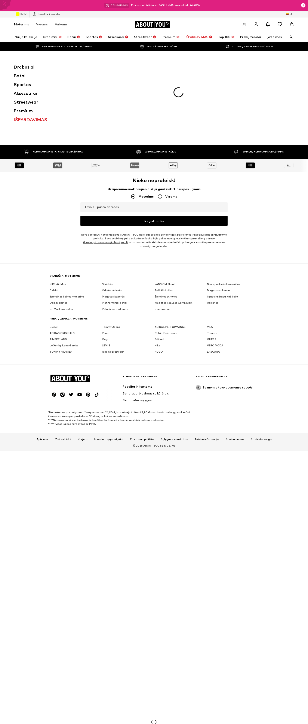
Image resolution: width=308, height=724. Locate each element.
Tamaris (212, 271)
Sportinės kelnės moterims (67, 235)
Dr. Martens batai (61, 247)
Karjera (82, 378)
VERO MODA (215, 284)
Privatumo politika (142, 378)
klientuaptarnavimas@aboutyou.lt (105, 181)
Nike (157, 284)
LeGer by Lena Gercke (64, 284)
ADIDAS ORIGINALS (62, 271)
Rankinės (212, 241)
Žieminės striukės (166, 235)
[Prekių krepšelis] (291, 24)
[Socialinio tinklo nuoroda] (53, 333)
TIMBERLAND (58, 278)
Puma (105, 271)
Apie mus (42, 378)
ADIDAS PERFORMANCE (170, 265)
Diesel (54, 265)
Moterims (21, 24)
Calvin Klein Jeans (166, 271)
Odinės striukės (112, 229)
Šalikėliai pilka (164, 229)
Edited (159, 278)
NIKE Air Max (58, 222)
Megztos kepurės (113, 235)
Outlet (21, 14)
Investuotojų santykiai (108, 378)
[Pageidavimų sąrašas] (279, 24)
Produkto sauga (261, 378)
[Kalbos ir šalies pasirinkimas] (289, 14)
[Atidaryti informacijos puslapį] (303, 5)
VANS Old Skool (165, 222)
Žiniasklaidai (63, 378)
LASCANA (213, 290)
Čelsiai (54, 229)
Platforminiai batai (114, 241)
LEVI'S (106, 284)
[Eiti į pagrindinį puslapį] (152, 24)
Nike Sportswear (113, 290)
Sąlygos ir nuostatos (174, 378)
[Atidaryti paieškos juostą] (289, 37)
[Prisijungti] (255, 24)
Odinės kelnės (58, 241)
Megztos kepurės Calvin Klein (173, 241)
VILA (210, 265)
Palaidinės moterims (115, 247)
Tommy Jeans (111, 265)
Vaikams (61, 24)
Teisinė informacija (207, 378)
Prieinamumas (235, 378)
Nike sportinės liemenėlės (223, 222)
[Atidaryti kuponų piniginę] (243, 24)
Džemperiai (162, 247)
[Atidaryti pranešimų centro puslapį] (267, 24)
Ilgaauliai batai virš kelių (222, 235)
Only (105, 278)
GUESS (211, 278)
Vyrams (42, 24)
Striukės (107, 222)
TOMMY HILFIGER (61, 290)
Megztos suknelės (218, 229)
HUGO (159, 290)
